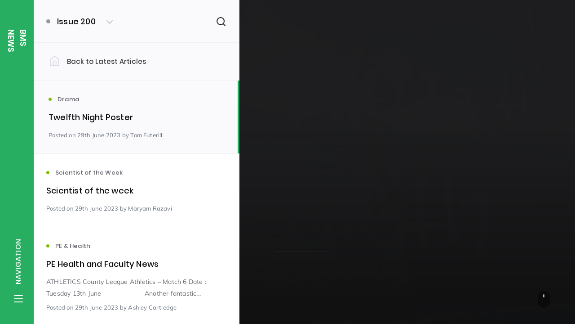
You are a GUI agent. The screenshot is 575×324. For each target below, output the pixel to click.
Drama (285, 190)
